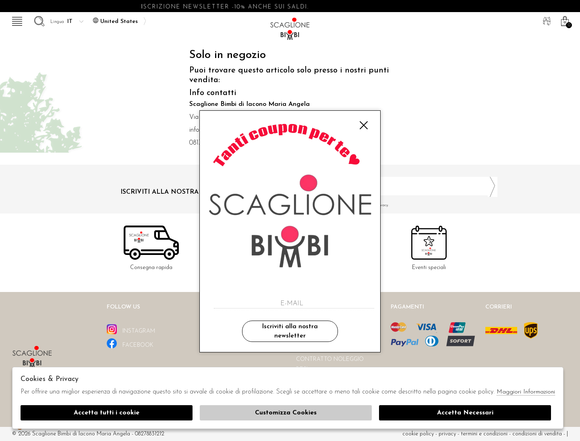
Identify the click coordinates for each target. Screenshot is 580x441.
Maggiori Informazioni (526, 392)
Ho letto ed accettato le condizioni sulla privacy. (396, 205)
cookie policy (418, 434)
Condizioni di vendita (537, 434)
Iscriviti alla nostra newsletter (290, 331)
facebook (130, 343)
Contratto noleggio (330, 359)
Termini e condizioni (484, 434)
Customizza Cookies (286, 413)
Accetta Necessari (465, 413)
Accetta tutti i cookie (106, 413)
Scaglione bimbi (290, 31)
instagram (131, 329)
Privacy (447, 434)
